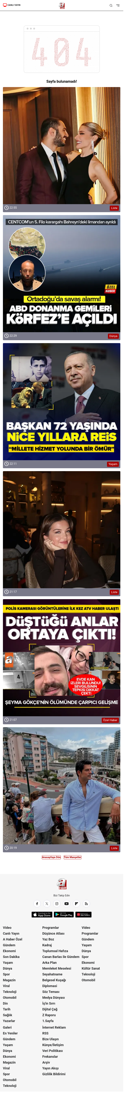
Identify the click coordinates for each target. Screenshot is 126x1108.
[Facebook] (37, 903)
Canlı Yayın (11, 933)
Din (5, 1003)
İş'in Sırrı (48, 1003)
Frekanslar (50, 1056)
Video (7, 928)
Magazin (9, 980)
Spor (6, 974)
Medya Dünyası (53, 997)
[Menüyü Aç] (117, 5)
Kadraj (47, 945)
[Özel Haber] (61, 657)
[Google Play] (64, 915)
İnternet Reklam (54, 1027)
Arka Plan (49, 962)
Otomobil (9, 997)
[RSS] (86, 903)
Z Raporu (49, 1015)
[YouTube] (66, 903)
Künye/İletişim (53, 1045)
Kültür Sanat (91, 968)
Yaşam (8, 962)
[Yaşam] (61, 401)
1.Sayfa (48, 1021)
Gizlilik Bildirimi (54, 1074)
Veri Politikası (52, 1051)
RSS (45, 1033)
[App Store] (42, 915)
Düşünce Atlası (53, 933)
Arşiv (46, 1062)
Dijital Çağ (50, 1009)
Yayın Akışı (50, 1068)
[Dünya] (61, 273)
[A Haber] (61, 5)
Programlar (50, 928)
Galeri (7, 1027)
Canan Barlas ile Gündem (60, 957)
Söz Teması (51, 992)
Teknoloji (9, 992)
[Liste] (61, 145)
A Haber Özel (12, 939)
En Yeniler (10, 1033)
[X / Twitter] (47, 903)
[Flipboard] (76, 903)
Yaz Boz (48, 939)
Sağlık (7, 1015)
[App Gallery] (83, 915)
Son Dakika (11, 957)
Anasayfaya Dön (51, 857)
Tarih (6, 1009)
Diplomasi (49, 986)
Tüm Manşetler (72, 857)
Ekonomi (9, 951)
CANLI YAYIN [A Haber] (11, 5)
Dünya (7, 968)
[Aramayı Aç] (111, 5)
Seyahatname (52, 974)
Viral (6, 986)
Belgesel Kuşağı (54, 980)
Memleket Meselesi (56, 968)
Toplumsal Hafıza (55, 951)
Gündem (9, 945)
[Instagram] (56, 903)
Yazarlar (9, 1021)
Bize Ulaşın (50, 1039)
